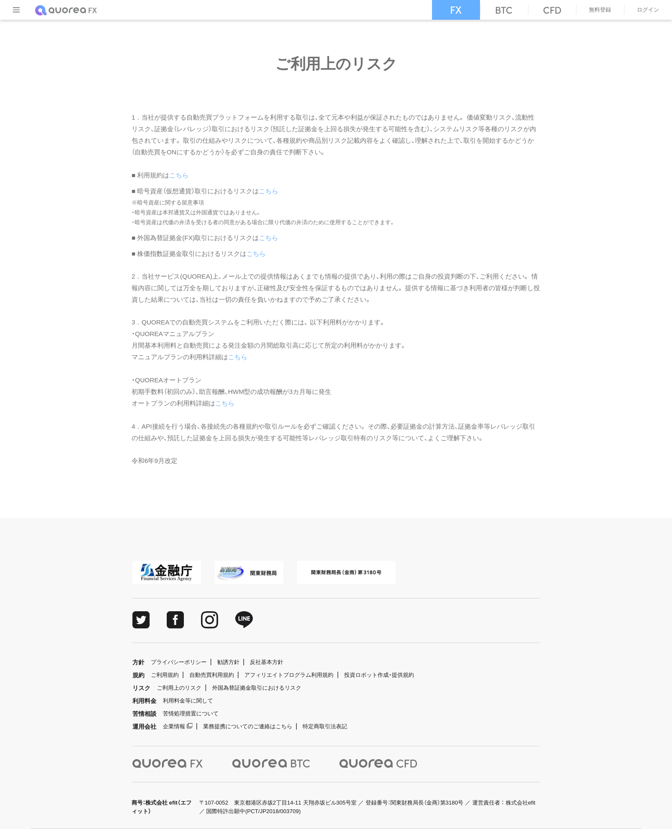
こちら (179, 175)
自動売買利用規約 (211, 675)
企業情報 (174, 726)
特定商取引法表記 (325, 726)
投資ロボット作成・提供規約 (379, 675)
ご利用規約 (165, 675)
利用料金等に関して (188, 700)
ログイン (648, 9)
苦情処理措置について (191, 713)
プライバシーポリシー (179, 662)
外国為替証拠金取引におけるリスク (256, 688)
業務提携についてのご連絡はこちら (247, 726)
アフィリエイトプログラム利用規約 (288, 675)
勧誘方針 (228, 662)
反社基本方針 (266, 662)
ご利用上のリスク (179, 688)
